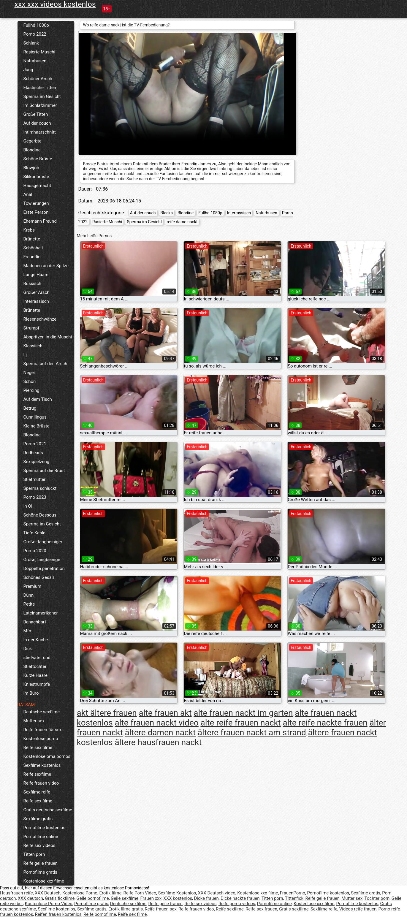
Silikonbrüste (36, 176)
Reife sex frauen (261, 909)
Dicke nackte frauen (240, 898)
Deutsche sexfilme (41, 712)
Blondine (32, 150)
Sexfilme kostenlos (42, 765)
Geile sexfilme (124, 898)
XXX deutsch (30, 898)
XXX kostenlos (177, 898)
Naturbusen (35, 61)
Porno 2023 (34, 497)
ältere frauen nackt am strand (252, 732)
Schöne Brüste (37, 158)
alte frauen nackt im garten (243, 713)
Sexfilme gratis (38, 818)
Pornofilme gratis (40, 872)
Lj (25, 354)
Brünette (31, 239)
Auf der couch (37, 123)
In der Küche (35, 639)
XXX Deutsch (48, 893)
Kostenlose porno (40, 738)
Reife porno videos (236, 903)
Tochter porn (377, 898)
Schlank (31, 43)
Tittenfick (294, 898)
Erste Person (36, 212)
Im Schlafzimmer (40, 105)
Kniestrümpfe (36, 684)
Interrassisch (36, 301)
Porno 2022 (34, 34)
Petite (29, 604)
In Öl (27, 506)
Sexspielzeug (36, 461)
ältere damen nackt (160, 732)
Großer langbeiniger (42, 541)
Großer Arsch (36, 292)
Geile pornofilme (93, 898)
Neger (29, 372)
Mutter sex (34, 720)
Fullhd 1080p (36, 25)
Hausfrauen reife (16, 893)
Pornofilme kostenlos (44, 827)
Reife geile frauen (40, 863)
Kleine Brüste (36, 426)
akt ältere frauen (107, 713)
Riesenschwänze (40, 319)
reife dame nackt (182, 221)
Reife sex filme (38, 747)
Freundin (32, 256)
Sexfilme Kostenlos (177, 893)
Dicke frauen (206, 898)
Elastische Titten (39, 87)
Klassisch (32, 346)
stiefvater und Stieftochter (36, 662)
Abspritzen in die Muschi (47, 337)
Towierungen (36, 203)
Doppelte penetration (44, 568)
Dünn (28, 595)
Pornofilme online (40, 836)
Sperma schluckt (40, 488)
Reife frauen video (41, 783)
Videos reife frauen (358, 909)
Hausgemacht (37, 185)
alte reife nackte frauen (325, 723)
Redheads (33, 452)
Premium (32, 586)
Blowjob (31, 167)
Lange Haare (36, 274)
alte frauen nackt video (157, 723)
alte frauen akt (165, 713)
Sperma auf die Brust (44, 470)
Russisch (32, 283)
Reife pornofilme (99, 914)
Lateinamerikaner (40, 613)
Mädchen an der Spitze (46, 265)
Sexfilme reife (36, 792)
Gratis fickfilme (60, 898)
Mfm (28, 630)
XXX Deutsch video (216, 893)
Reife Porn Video (139, 893)
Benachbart (34, 622)
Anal (27, 194)
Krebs (29, 230)
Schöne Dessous (39, 515)
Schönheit (33, 248)
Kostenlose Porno (79, 893)
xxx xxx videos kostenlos (55, 4)
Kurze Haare (35, 675)
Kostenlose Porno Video (48, 903)
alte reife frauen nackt (240, 723)
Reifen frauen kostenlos (58, 914)
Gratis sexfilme (293, 909)
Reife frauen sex (160, 909)
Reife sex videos (39, 845)
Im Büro (31, 693)
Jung (28, 69)
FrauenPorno (292, 893)
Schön (29, 381)
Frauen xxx (151, 898)
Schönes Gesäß (38, 577)
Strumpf (31, 328)
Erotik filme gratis (125, 909)
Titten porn (34, 854)
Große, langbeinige (41, 559)
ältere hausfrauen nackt (158, 742)
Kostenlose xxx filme (43, 881)
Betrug (30, 408)
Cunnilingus (35, 417)
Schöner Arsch (37, 78)
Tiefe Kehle (34, 533)
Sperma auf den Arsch (45, 363)
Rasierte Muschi (39, 52)
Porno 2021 (34, 443)
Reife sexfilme (37, 774)
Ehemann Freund (40, 221)
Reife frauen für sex (42, 729)
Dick (27, 648)
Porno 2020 (34, 550)
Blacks (167, 212)
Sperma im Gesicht (42, 96)
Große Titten (35, 114)
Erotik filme (110, 893)
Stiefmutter (34, 479)
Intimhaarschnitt (39, 132)
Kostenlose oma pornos (47, 756)
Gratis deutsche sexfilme (47, 810)
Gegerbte (32, 141)
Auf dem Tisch (37, 399)
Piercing (31, 390)
